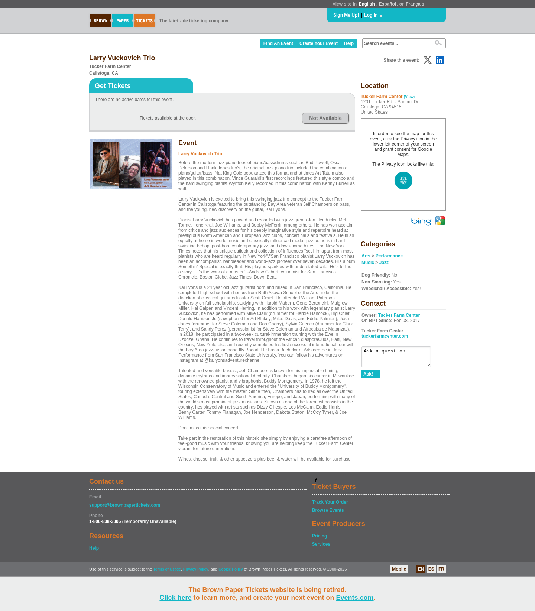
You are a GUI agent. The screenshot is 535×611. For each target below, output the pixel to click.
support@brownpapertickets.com (124, 505)
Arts (365, 256)
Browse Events (328, 510)
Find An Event (278, 43)
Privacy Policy (195, 569)
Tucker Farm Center (399, 315)
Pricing (319, 536)
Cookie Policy (230, 569)
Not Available (325, 118)
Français (415, 4)
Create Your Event (318, 43)
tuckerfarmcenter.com (384, 336)
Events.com (355, 597)
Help (349, 43)
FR (441, 569)
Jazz (384, 262)
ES (431, 569)
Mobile (399, 569)
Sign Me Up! (346, 15)
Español (387, 4)
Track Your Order (330, 502)
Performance (389, 256)
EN (421, 569)
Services (321, 544)
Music (367, 262)
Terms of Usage (167, 569)
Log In (370, 15)
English (366, 4)
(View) (409, 97)
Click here (175, 597)
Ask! (368, 377)
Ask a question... (399, 358)
